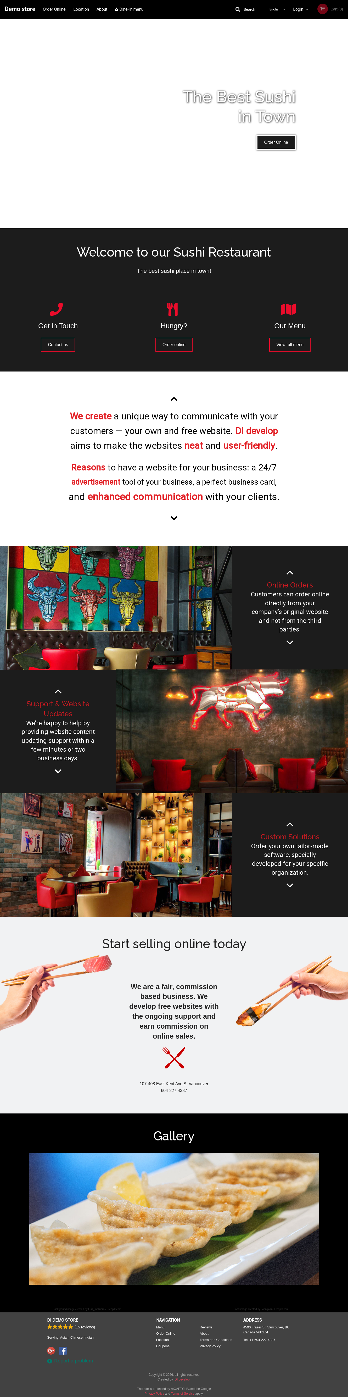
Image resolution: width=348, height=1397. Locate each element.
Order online (174, 344)
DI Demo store (62, 1320)
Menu (160, 1327)
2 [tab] (166, 1293)
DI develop (182, 1379)
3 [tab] (174, 1293)
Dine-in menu (129, 9)
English (275, 9)
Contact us (58, 344)
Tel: (259, 1340)
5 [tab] (189, 1293)
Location (81, 9)
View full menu (290, 344)
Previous (25, 1218)
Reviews (206, 1327)
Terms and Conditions (216, 1340)
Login (298, 9)
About (102, 9)
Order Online (54, 9)
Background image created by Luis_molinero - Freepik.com (87, 1309)
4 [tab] (181, 1293)
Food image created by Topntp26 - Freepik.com (261, 1309)
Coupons (163, 1346)
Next (316, 1218)
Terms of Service (182, 1393)
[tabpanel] (174, 1219)
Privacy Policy (210, 1346)
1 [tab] (158, 1293)
